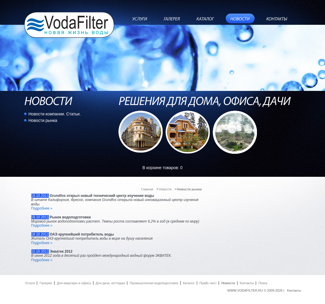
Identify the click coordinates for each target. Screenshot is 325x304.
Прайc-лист (208, 283)
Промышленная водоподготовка (154, 283)
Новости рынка (43, 120)
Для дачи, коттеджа (110, 283)
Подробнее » (41, 208)
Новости (165, 189)
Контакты (247, 283)
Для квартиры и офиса (74, 283)
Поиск (262, 283)
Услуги (30, 283)
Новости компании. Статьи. (55, 114)
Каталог (189, 283)
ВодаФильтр (69, 25)
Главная (147, 189)
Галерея (45, 283)
